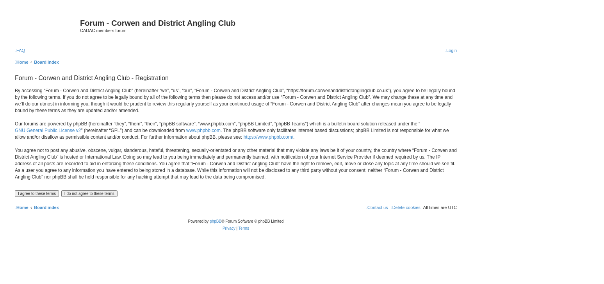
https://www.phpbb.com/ (268, 137)
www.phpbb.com (203, 130)
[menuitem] (20, 50)
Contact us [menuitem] (377, 207)
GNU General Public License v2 (48, 130)
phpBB (215, 221)
